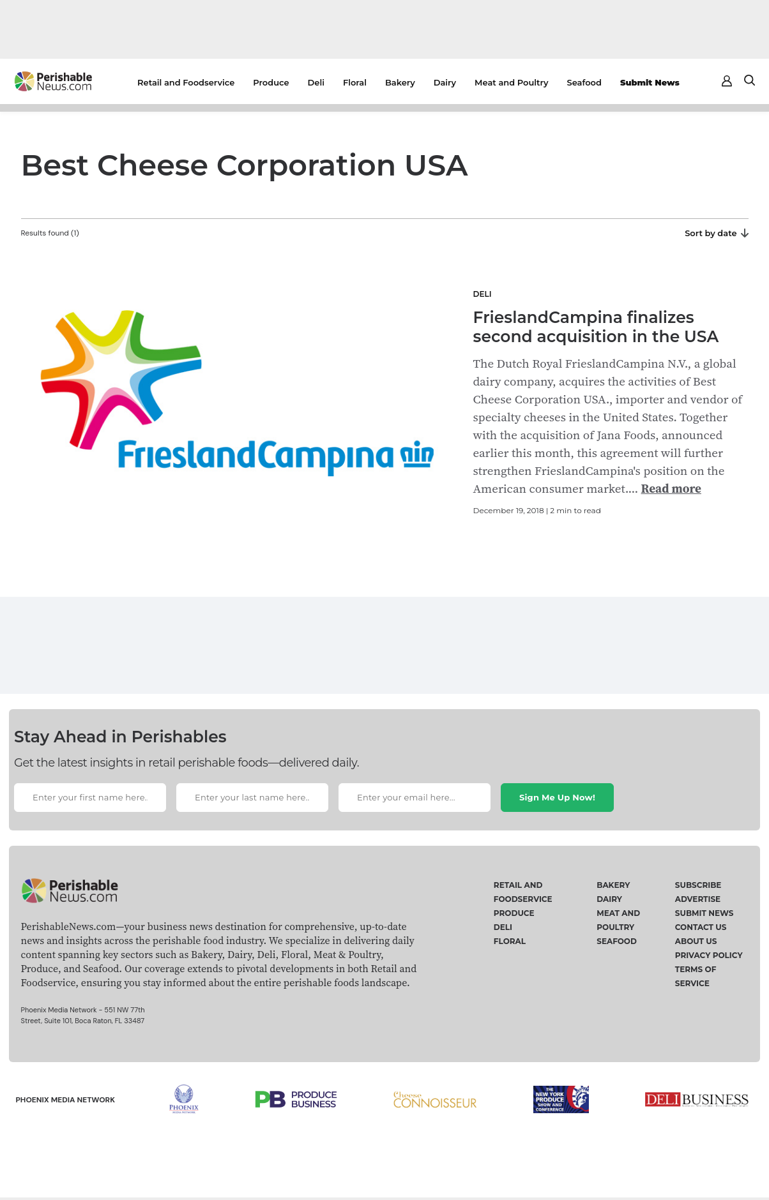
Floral (355, 82)
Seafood (584, 82)
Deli (316, 82)
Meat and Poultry (511, 82)
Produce (271, 82)
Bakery (400, 82)
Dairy (445, 82)
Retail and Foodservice (185, 82)
